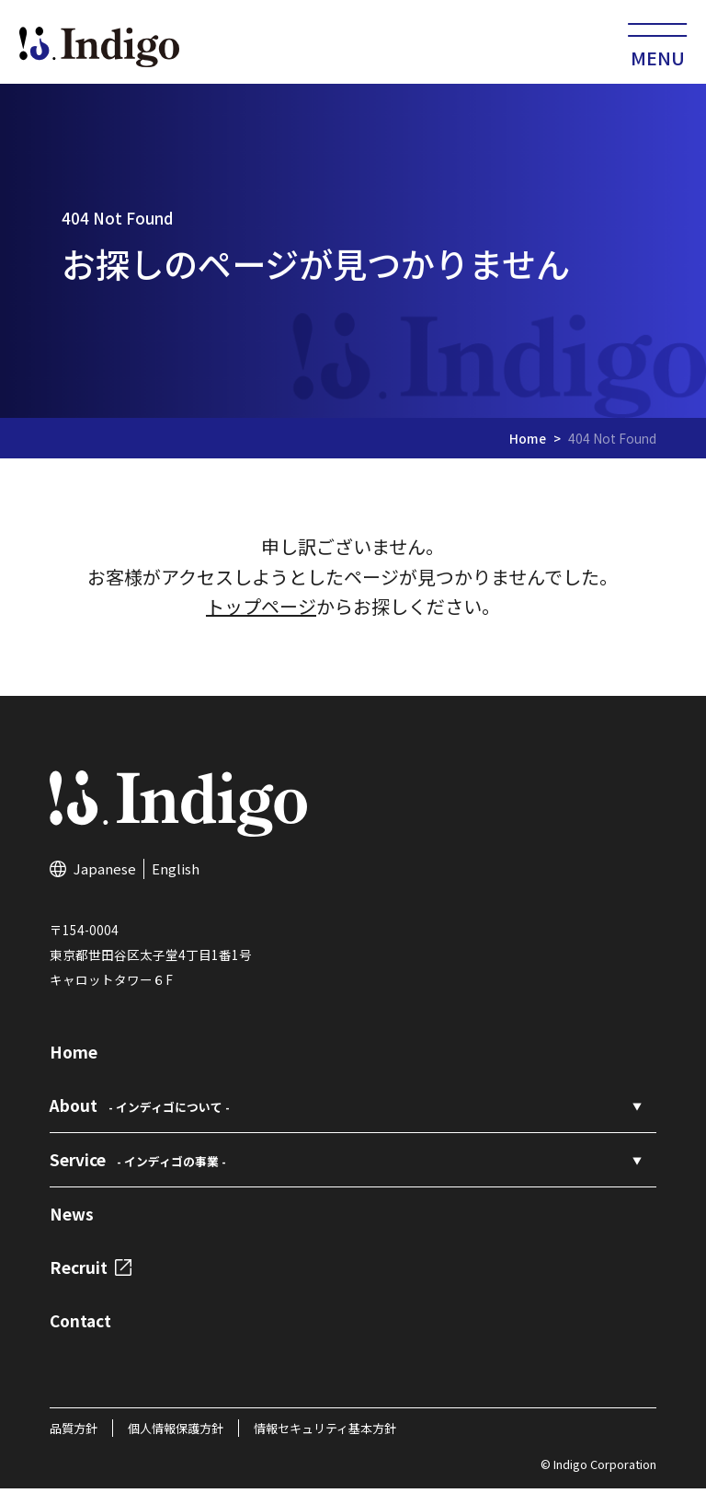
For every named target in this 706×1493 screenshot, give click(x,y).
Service (138, 1163)
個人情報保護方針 (175, 1432)
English (175, 873)
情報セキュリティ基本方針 (325, 1432)
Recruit (90, 1271)
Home (527, 443)
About (140, 1110)
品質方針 (73, 1432)
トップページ (261, 611)
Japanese (105, 873)
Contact (80, 1325)
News (72, 1218)
